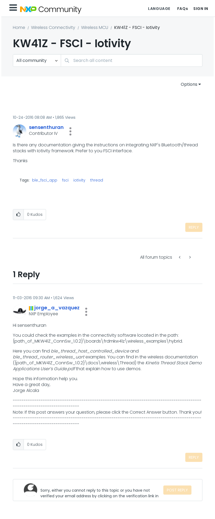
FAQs (182, 8)
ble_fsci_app (44, 180)
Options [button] (189, 84)
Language (159, 8)
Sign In (200, 8)
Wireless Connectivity (53, 27)
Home (19, 27)
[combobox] (131, 60)
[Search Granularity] (37, 60)
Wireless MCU (94, 27)
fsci (65, 180)
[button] (70, 131)
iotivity (79, 180)
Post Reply (177, 490)
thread (96, 180)
